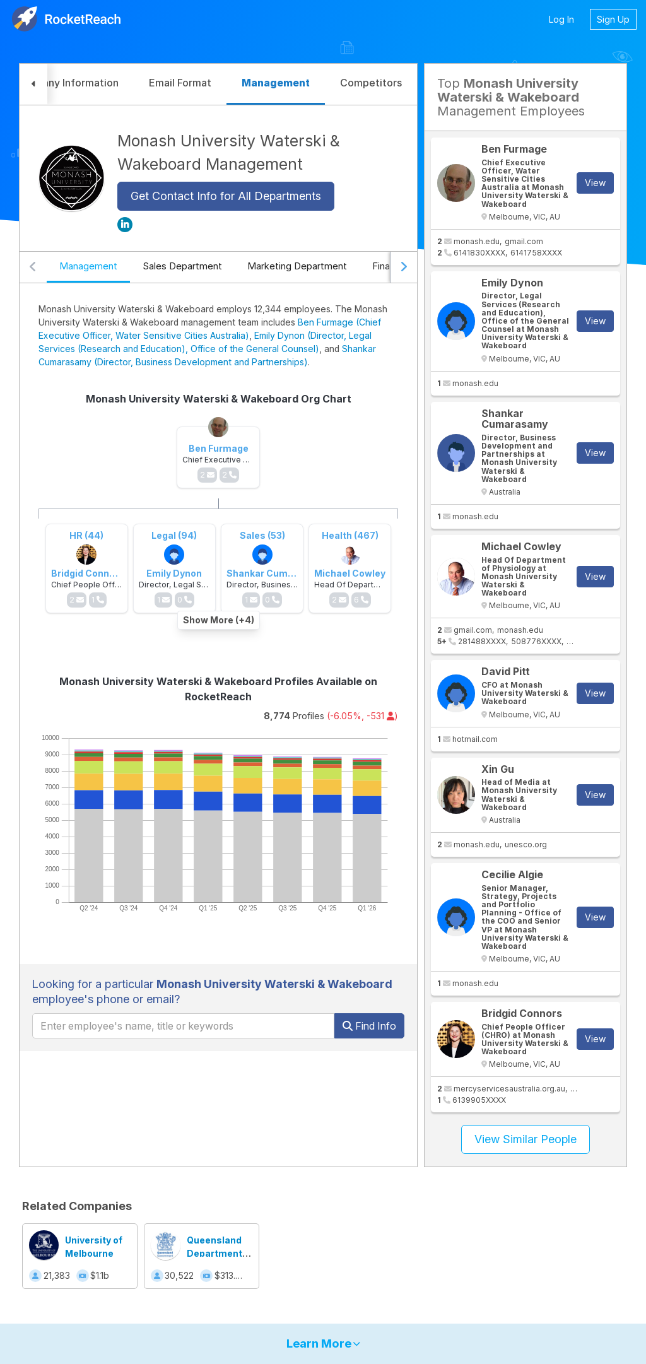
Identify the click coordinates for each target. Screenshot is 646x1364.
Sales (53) (262, 535)
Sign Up (613, 19)
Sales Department (182, 266)
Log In (561, 19)
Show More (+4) (218, 619)
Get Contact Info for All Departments (226, 196)
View (595, 182)
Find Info (369, 1026)
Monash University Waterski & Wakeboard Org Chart (218, 398)
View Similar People (525, 1139)
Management (88, 266)
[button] (33, 84)
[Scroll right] (403, 267)
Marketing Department (297, 266)
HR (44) (86, 535)
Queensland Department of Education (215, 1253)
